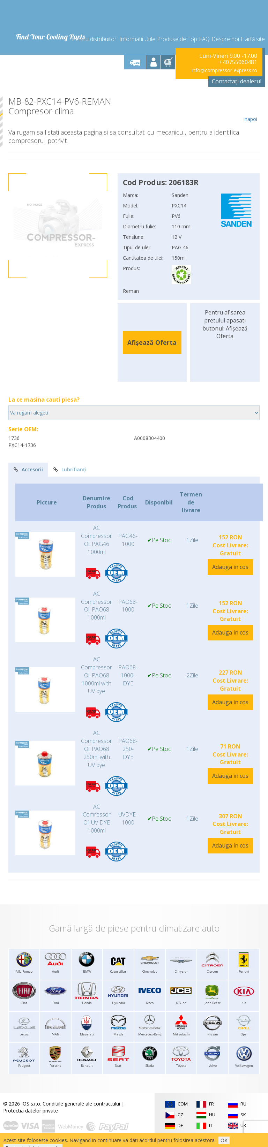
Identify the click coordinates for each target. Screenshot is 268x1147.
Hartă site (253, 39)
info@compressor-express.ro (224, 70)
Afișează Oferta (152, 342)
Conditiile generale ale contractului (81, 1103)
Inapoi (250, 109)
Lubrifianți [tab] (70, 469)
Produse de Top (177, 39)
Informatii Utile (137, 39)
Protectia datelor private (30, 1110)
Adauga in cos (230, 567)
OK (224, 1140)
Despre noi (225, 39)
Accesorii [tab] (28, 469)
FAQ (204, 39)
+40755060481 (238, 62)
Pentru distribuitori (95, 39)
